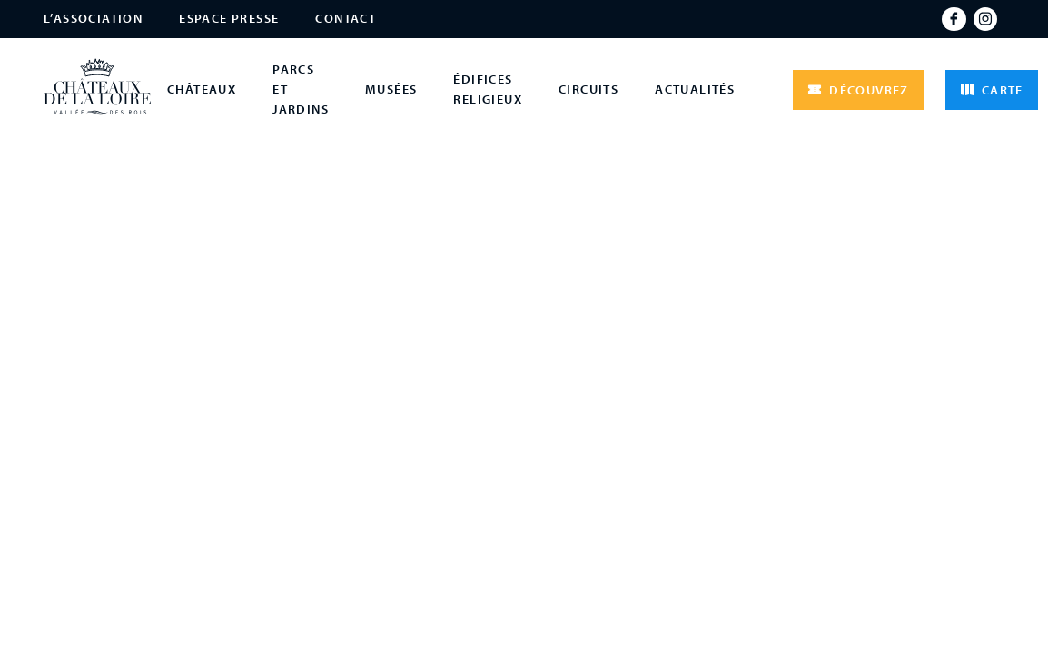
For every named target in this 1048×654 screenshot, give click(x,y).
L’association (93, 18)
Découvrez (858, 90)
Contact (345, 18)
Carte (991, 90)
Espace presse (229, 18)
